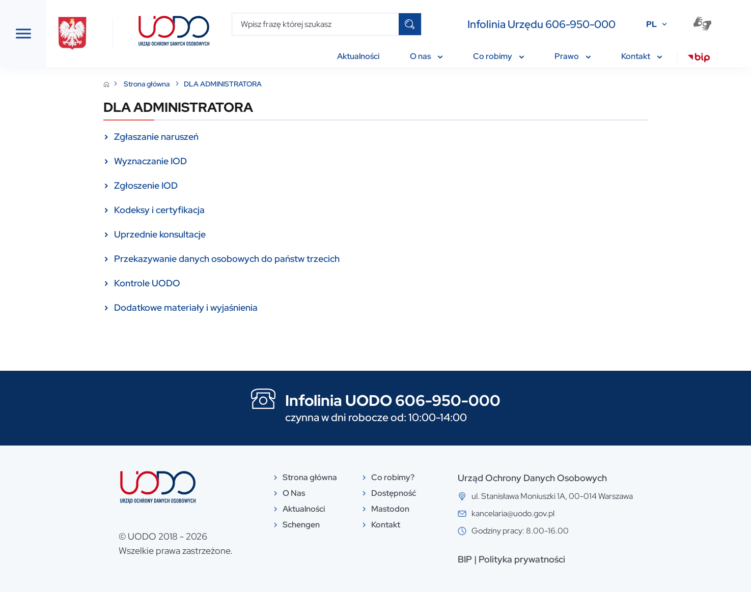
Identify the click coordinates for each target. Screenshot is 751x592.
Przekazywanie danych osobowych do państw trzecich (303, 258)
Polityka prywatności (598, 559)
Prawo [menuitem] (577, 56)
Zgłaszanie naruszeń (232, 136)
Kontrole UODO (223, 283)
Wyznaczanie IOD (226, 161)
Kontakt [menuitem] (646, 56)
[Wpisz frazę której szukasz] (320, 24)
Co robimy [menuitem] (503, 56)
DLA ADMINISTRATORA (299, 83)
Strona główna (223, 83)
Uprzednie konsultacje (236, 234)
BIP (541, 559)
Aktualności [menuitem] (363, 56)
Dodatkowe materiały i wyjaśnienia (262, 307)
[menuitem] (703, 59)
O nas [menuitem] (430, 56)
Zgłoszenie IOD (222, 185)
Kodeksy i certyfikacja (235, 210)
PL (656, 24)
